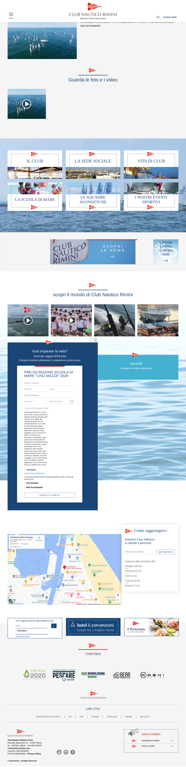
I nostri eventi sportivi (151, 199)
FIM (81, 717)
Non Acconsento (34, 487)
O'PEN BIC (112, 717)
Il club (35, 161)
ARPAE (128, 717)
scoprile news (69, 251)
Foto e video (156, 748)
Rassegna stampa (156, 741)
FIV (70, 717)
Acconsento (32, 483)
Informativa (31, 470)
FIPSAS (95, 717)
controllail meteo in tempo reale (135, 251)
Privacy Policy (34, 754)
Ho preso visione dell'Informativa (34, 473)
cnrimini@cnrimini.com (19, 748)
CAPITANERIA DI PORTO (48, 717)
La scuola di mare (35, 199)
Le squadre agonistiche (93, 199)
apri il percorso (165, 552)
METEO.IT (145, 717)
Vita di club (151, 161)
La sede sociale (93, 161)
